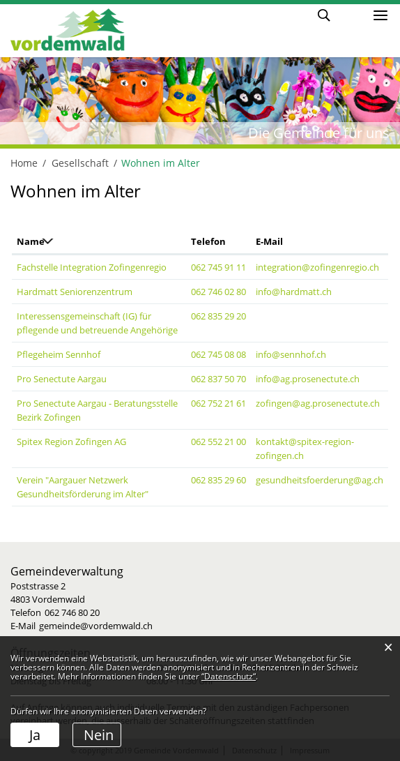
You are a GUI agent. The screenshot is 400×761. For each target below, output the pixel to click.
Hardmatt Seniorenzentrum (74, 291)
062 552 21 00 (218, 441)
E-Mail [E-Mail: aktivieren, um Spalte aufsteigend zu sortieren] (269, 241)
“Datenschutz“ (228, 676)
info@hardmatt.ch (294, 291)
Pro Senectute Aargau (62, 378)
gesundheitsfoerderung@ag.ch (319, 480)
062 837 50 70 (218, 378)
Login (350, 14)
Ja (34, 734)
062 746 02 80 (218, 291)
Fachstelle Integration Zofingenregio (92, 267)
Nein (99, 734)
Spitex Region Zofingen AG (71, 441)
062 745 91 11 (218, 267)
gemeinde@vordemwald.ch (96, 625)
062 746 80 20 (72, 612)
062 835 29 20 (218, 316)
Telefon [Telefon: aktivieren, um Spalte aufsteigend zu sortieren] (208, 241)
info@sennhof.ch (291, 354)
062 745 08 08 (218, 354)
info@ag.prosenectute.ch (308, 378)
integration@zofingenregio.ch (317, 267)
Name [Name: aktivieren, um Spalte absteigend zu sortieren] (31, 241)
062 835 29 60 (218, 480)
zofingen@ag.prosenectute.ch (318, 403)
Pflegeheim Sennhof (58, 354)
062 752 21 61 (218, 403)
